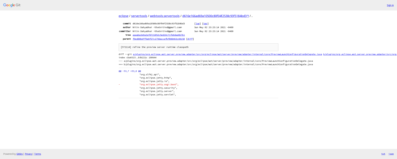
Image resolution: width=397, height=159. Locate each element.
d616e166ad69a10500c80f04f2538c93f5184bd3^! (215, 16)
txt (383, 153)
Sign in (390, 5)
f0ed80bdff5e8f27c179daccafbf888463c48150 (159, 38)
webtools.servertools (165, 16)
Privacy (28, 153)
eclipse (123, 16)
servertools (139, 16)
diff (190, 38)
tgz (205, 23)
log (197, 23)
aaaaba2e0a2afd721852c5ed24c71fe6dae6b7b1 (159, 34)
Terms (37, 153)
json (391, 153)
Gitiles (19, 153)
